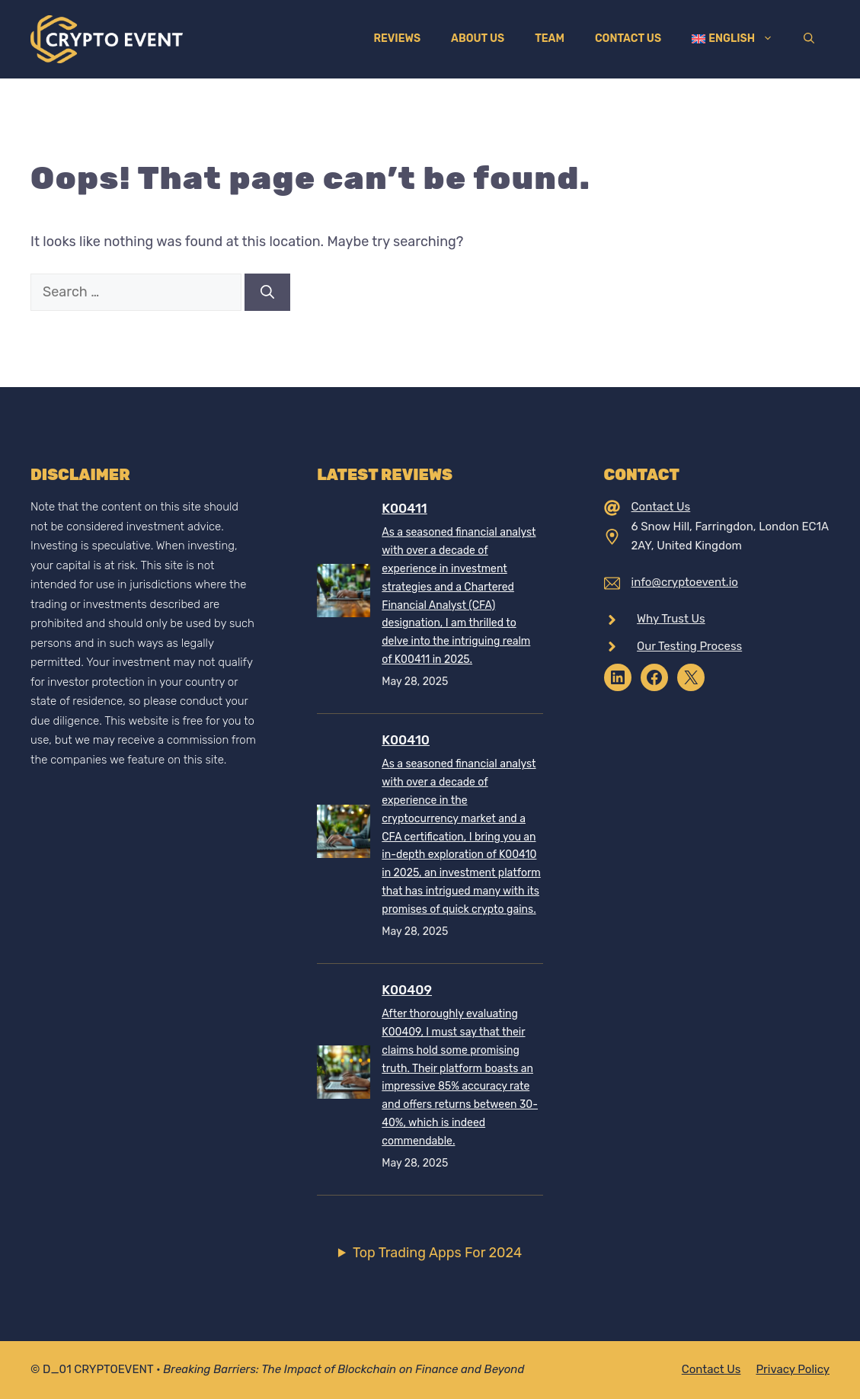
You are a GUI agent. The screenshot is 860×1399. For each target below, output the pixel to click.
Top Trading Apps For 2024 (437, 1252)
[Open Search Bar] (809, 39)
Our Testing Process (689, 646)
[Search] (267, 292)
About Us (477, 38)
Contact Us (628, 38)
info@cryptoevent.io (684, 582)
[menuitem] (732, 39)
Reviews (396, 38)
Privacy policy (793, 1369)
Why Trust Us (671, 619)
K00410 (406, 740)
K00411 (404, 508)
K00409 (407, 989)
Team (549, 38)
